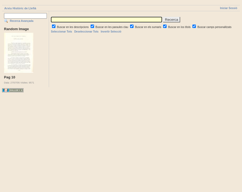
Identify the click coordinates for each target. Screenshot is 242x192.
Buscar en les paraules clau (112, 27)
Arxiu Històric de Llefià (20, 8)
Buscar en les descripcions (73, 27)
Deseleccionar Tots (86, 31)
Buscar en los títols (179, 27)
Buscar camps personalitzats (214, 27)
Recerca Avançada (21, 20)
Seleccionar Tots (61, 31)
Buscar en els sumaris (148, 27)
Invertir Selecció (111, 31)
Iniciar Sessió (228, 8)
